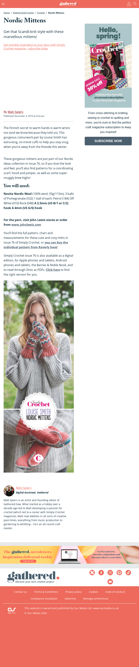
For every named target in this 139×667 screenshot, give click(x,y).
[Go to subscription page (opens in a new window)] (108, 106)
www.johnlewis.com (26, 225)
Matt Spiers (23, 488)
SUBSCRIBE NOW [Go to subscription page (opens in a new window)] (108, 141)
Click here (53, 270)
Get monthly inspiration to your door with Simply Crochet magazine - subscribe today (34, 46)
